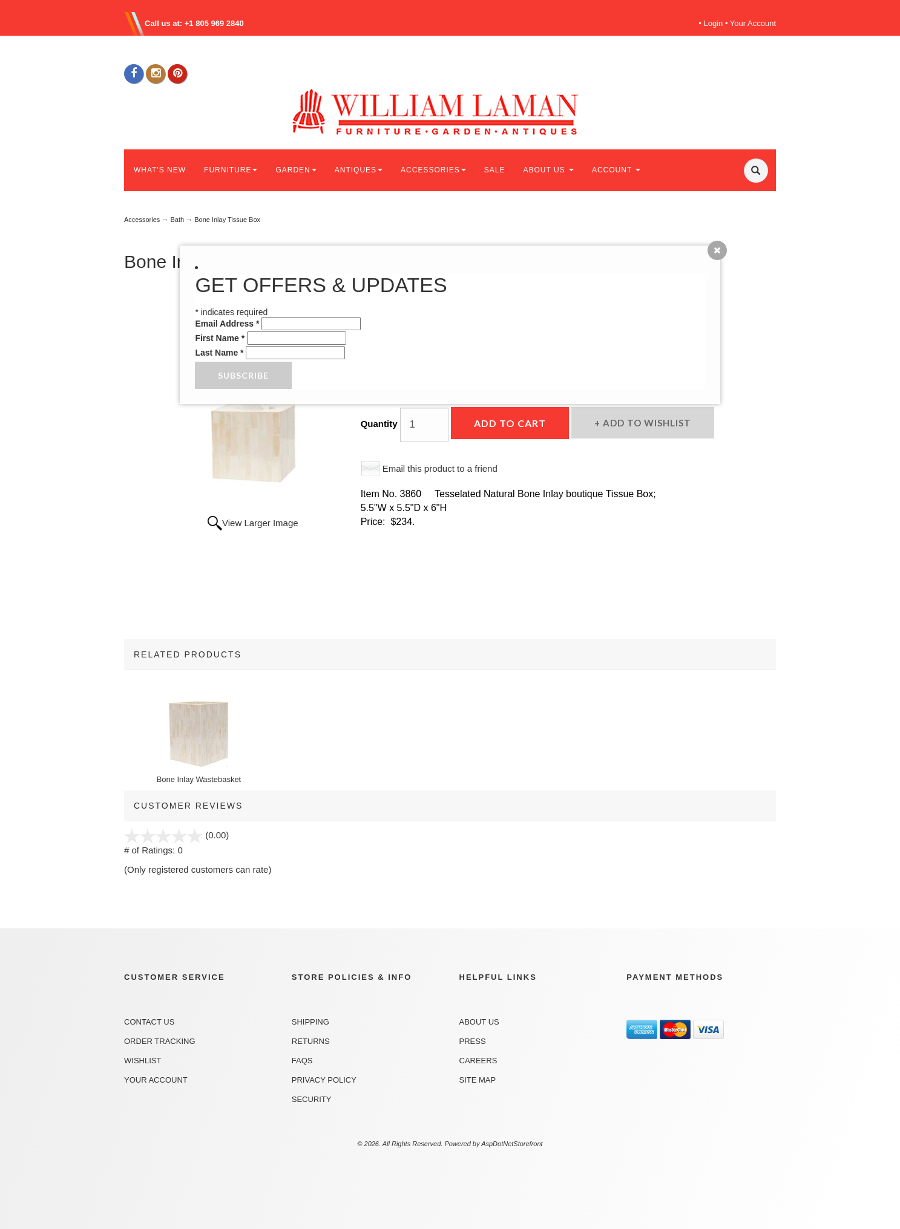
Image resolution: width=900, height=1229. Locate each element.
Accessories (142, 219)
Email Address (227, 323)
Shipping (310, 1021)
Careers (478, 1060)
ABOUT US (548, 170)
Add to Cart (510, 423)
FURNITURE (230, 170)
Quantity (379, 424)
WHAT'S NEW (160, 170)
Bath (177, 219)
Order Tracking (159, 1041)
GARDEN (295, 170)
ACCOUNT (616, 170)
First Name (220, 338)
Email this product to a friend (440, 468)
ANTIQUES (359, 170)
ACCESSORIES (433, 170)
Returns (311, 1041)
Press (472, 1041)
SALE (494, 170)
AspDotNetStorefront (512, 1143)
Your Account (753, 23)
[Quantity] (424, 425)
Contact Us (149, 1021)
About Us (479, 1021)
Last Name (219, 352)
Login (713, 23)
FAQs (302, 1060)
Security (312, 1099)
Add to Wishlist (645, 422)
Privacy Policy (324, 1079)
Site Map (477, 1079)
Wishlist (142, 1060)
